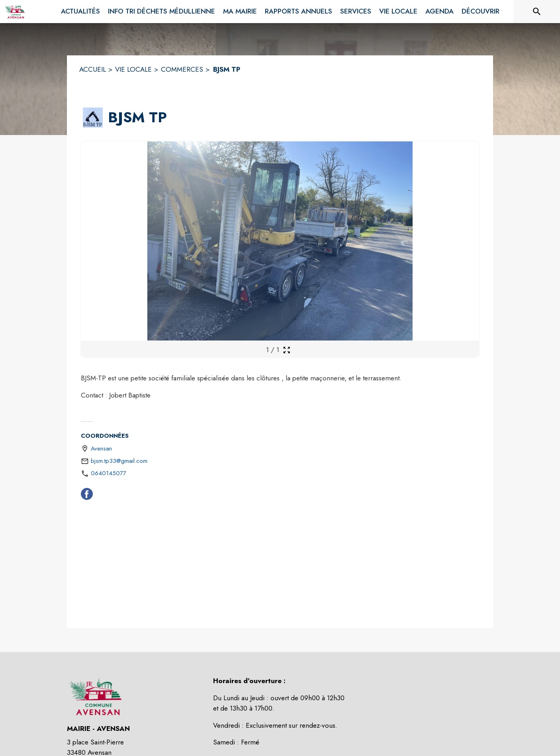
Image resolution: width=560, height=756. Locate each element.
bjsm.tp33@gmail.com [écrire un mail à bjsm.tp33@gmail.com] (119, 460)
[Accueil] (14, 12)
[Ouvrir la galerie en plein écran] (286, 350)
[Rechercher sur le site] (537, 11)
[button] (93, 117)
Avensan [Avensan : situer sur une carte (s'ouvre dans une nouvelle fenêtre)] (101, 448)
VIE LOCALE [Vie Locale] (133, 69)
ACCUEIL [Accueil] (92, 69)
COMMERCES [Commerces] (182, 69)
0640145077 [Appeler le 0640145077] (108, 473)
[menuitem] (80, 11)
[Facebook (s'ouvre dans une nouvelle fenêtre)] (87, 495)
